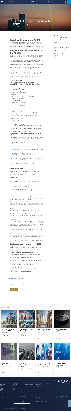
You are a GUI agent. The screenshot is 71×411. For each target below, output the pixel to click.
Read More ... (4, 339)
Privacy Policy (28, 408)
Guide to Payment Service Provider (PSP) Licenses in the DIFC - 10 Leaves (61, 49)
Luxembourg (31, 1)
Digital (1, 389)
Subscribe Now (38, 386)
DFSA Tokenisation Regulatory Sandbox (61, 330)
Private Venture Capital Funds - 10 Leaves (62, 362)
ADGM (26, 1)
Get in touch (26, 387)
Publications (43, 1)
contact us (24, 172)
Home (18, 1)
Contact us (12, 271)
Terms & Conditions (22, 408)
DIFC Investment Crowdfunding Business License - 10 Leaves (26, 364)
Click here (32, 273)
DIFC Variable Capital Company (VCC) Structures (8, 331)
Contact (49, 1)
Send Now (14, 289)
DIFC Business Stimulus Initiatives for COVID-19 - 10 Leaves (44, 363)
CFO (1, 385)
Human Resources (3, 386)
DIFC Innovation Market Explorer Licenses (44, 330)
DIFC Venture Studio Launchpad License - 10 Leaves (8, 363)
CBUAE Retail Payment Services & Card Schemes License (26, 331)
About (37, 1)
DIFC (22, 1)
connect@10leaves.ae (8, 396)
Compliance (2, 384)
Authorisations (3, 383)
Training (1, 388)
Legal (1, 390)
